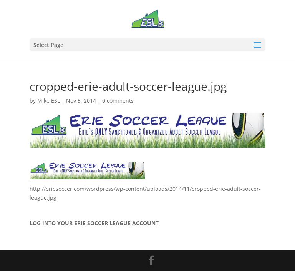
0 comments (118, 100)
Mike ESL (48, 100)
